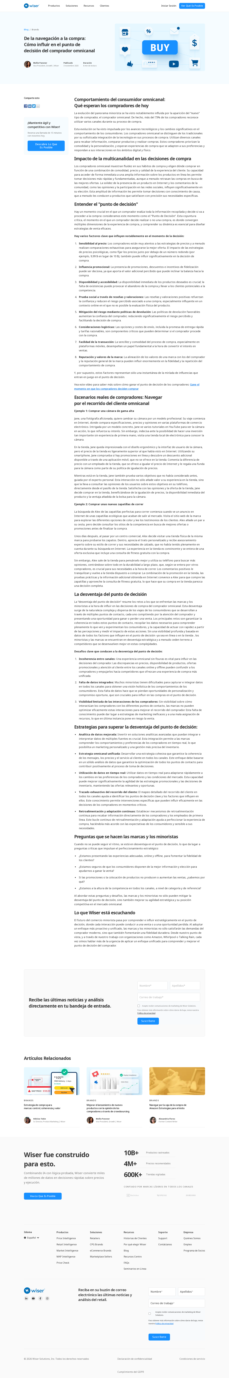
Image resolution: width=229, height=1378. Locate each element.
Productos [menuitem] (62, 1232)
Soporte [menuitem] (163, 1232)
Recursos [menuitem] (129, 1232)
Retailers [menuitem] (95, 1238)
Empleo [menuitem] (188, 1245)
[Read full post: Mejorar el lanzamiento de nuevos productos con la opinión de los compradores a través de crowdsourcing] (114, 1082)
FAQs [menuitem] (126, 1263)
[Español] (31, 1238)
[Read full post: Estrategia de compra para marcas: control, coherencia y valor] (52, 1082)
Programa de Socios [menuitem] (194, 1251)
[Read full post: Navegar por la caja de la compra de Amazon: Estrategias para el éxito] (177, 1082)
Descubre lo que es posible (46, 145)
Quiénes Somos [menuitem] (192, 1238)
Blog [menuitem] (126, 1251)
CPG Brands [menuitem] (96, 1245)
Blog (26, 29)
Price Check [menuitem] (63, 1263)
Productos (54, 5)
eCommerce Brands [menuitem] (100, 1251)
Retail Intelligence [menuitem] (67, 1245)
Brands (35, 29)
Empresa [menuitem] (188, 1232)
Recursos (89, 5)
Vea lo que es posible (44, 1196)
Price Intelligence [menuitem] (66, 1238)
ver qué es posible (192, 5)
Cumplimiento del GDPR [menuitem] (130, 1370)
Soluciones (72, 5)
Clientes (104, 5)
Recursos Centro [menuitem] (133, 1257)
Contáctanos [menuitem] (165, 1245)
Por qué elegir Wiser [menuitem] (135, 1245)
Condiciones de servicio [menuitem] (192, 1357)
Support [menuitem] (162, 1238)
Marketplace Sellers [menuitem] (101, 1257)
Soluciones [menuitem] (96, 1232)
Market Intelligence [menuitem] (67, 1251)
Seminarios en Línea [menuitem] (135, 1269)
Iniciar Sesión (168, 5)
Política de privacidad (146, 1014)
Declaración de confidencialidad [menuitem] (134, 1357)
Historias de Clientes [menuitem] (135, 1238)
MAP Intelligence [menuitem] (66, 1257)
